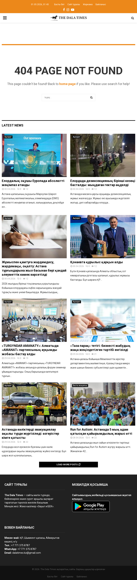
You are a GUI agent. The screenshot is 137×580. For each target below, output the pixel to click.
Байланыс (101, 4)
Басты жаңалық (80, 385)
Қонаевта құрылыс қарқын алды (96, 262)
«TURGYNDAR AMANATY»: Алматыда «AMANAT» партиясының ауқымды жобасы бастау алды (30, 350)
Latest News (12, 125)
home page (67, 84)
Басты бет (59, 4)
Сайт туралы (73, 4)
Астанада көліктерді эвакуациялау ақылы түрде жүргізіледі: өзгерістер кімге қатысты (30, 434)
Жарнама (88, 4)
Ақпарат (8, 137)
